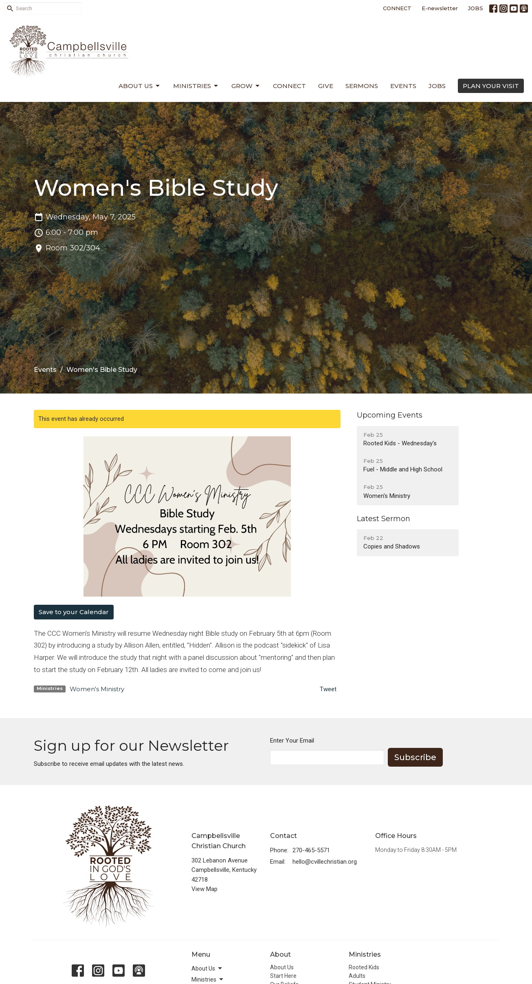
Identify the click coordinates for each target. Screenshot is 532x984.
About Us (140, 86)
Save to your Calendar (74, 612)
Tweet (328, 689)
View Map (204, 889)
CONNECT (397, 8)
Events (403, 86)
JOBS (475, 8)
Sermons (361, 86)
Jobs (437, 86)
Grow (246, 86)
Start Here (283, 976)
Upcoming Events (389, 415)
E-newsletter (440, 8)
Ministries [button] (207, 979)
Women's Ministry (97, 689)
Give (325, 86)
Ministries (196, 86)
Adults (357, 976)
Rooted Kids (364, 967)
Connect (289, 86)
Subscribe (415, 757)
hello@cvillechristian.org (324, 861)
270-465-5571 (311, 850)
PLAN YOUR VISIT (491, 86)
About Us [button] (207, 968)
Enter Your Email (292, 740)
